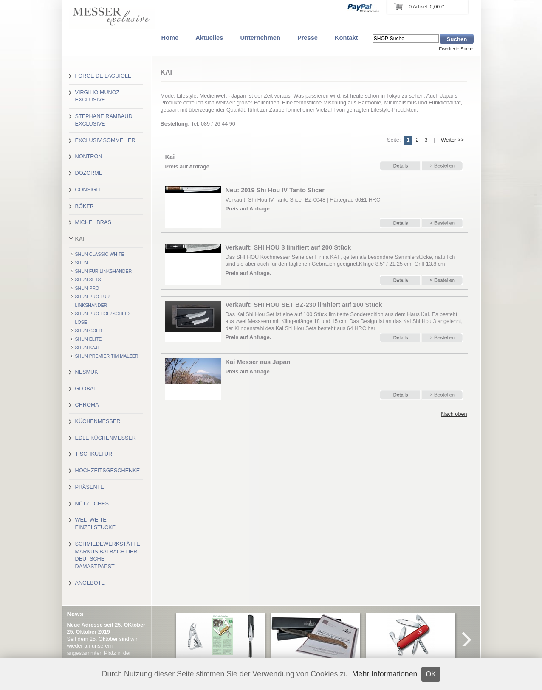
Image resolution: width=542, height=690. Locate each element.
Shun (81, 262)
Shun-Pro (87, 288)
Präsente (89, 487)
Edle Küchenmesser (105, 438)
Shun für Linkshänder (103, 271)
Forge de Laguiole (103, 76)
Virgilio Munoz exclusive (97, 96)
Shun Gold (88, 330)
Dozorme (89, 173)
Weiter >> (452, 140)
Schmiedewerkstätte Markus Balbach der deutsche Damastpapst (107, 555)
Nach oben (454, 414)
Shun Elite (88, 339)
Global (86, 389)
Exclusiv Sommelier (105, 140)
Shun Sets (88, 279)
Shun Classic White (99, 254)
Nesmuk (86, 372)
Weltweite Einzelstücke (95, 523)
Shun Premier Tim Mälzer (106, 356)
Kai (80, 239)
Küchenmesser (98, 421)
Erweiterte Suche (456, 48)
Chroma (87, 405)
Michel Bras (93, 222)
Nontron (88, 157)
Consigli (88, 190)
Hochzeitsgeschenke (107, 471)
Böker (84, 206)
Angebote (90, 583)
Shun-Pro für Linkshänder (92, 301)
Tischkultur (94, 454)
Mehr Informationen (385, 674)
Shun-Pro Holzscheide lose (104, 318)
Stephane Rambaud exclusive (104, 120)
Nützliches (92, 504)
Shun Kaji (87, 347)
